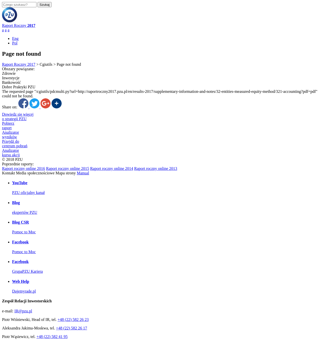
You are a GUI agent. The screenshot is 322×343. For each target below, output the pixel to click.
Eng (15, 38)
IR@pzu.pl (23, 311)
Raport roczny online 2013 (155, 168)
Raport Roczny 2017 (18, 64)
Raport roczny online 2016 (23, 168)
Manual (83, 173)
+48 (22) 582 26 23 (73, 319)
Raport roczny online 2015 (67, 168)
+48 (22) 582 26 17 (71, 328)
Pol (14, 43)
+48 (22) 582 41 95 (52, 336)
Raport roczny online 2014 (111, 168)
